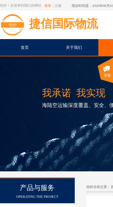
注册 (58, 6)
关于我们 (74, 47)
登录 (47, 6)
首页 (25, 47)
